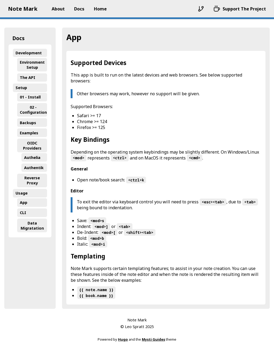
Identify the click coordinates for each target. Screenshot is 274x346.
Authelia (32, 157)
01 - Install (30, 97)
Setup (21, 87)
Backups (28, 122)
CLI (23, 212)
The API (27, 77)
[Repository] (201, 8)
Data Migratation (32, 225)
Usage (22, 193)
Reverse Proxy (32, 180)
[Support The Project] (240, 8)
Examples (29, 132)
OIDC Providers (32, 145)
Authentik (34, 167)
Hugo (123, 339)
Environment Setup (32, 65)
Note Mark (22, 8)
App (23, 202)
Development (29, 52)
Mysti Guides (153, 339)
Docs (18, 38)
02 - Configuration (33, 110)
